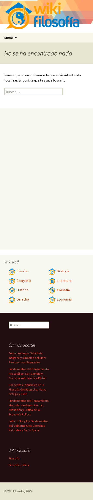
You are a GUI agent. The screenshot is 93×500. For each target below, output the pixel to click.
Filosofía (59, 290)
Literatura (60, 281)
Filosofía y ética (19, 465)
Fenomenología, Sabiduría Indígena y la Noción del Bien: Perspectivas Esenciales (27, 357)
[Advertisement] (46, 179)
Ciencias (19, 271)
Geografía (20, 281)
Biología (59, 271)
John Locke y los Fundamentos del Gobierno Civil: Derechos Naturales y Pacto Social (28, 425)
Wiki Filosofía (15, 491)
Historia (18, 290)
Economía (60, 299)
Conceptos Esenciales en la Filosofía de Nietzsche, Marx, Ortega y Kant (27, 389)
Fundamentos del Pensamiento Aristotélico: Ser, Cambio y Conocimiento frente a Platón (29, 373)
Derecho (19, 299)
